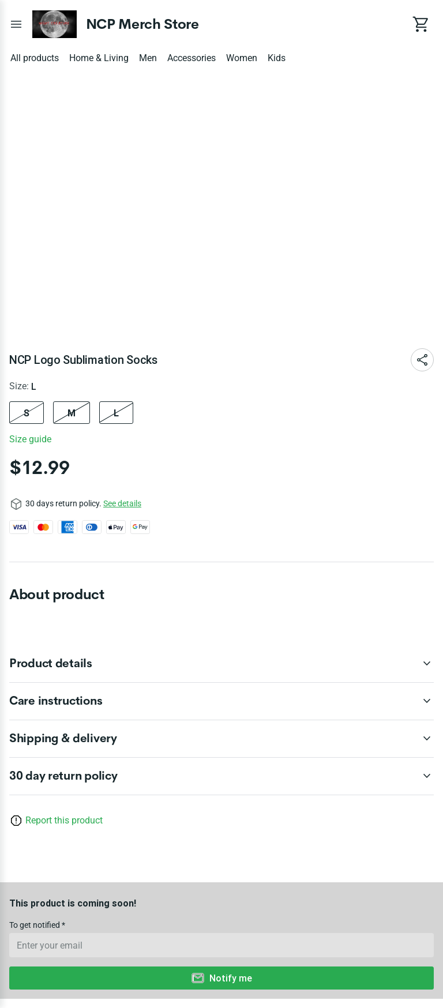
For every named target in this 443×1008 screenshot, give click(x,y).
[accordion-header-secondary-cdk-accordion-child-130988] (221, 738)
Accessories (191, 57)
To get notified (35, 925)
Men (148, 57)
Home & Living (99, 57)
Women (241, 57)
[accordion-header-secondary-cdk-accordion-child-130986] (221, 663)
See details (122, 503)
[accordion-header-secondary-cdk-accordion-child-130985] (221, 776)
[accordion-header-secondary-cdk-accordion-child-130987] (221, 701)
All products (34, 57)
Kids (277, 57)
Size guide (30, 439)
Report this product (64, 820)
